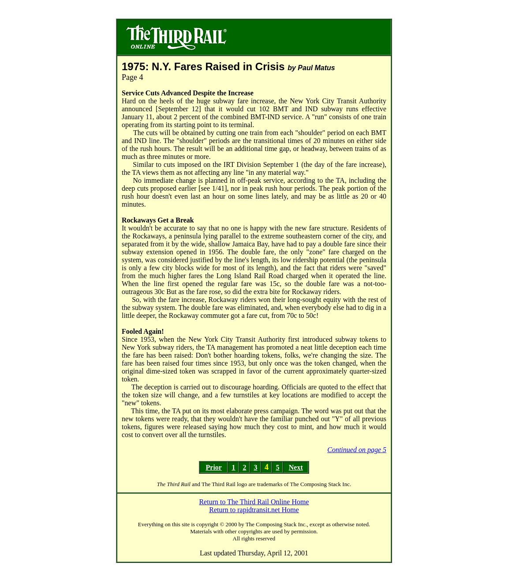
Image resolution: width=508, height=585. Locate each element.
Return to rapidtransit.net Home (254, 509)
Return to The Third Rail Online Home (254, 502)
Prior (214, 467)
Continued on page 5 (356, 449)
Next (296, 467)
